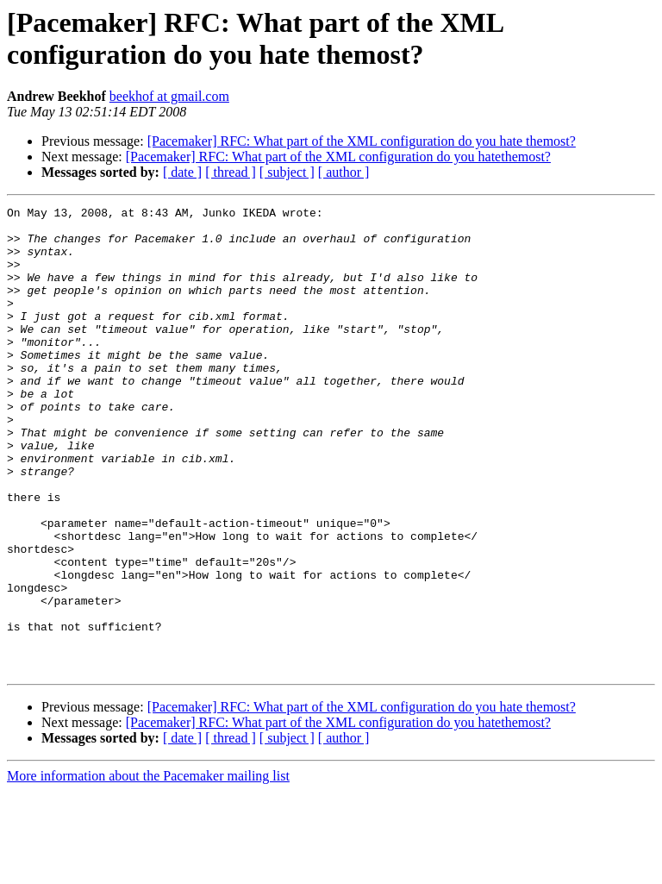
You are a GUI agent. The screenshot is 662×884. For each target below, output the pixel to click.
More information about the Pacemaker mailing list (148, 869)
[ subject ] (287, 172)
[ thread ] (230, 172)
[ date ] (182, 172)
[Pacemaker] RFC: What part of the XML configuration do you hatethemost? (338, 156)
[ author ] (344, 172)
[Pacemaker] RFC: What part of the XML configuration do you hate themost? (361, 141)
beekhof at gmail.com (169, 96)
